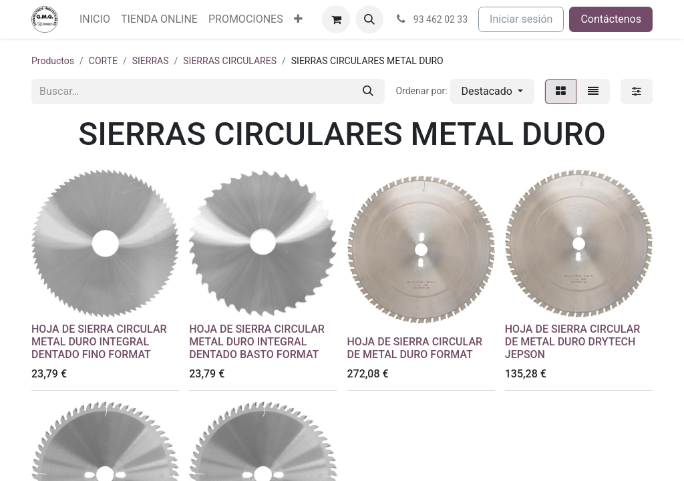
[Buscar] (368, 91)
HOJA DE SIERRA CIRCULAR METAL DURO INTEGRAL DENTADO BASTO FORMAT (257, 342)
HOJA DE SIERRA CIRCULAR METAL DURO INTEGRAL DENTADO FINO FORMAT (99, 342)
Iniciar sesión (521, 19)
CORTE (103, 60)
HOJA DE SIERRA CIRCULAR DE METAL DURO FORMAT (415, 348)
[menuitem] (95, 19)
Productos (52, 60)
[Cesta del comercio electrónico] (336, 19)
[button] (369, 19)
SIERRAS (150, 60)
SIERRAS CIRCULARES (230, 60)
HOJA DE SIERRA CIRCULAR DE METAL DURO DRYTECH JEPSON (573, 342)
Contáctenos (610, 19)
